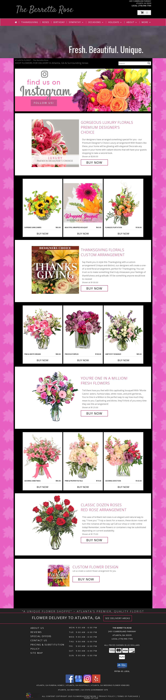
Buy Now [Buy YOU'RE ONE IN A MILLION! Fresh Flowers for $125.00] (94, 413)
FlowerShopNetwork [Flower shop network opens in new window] (84, 696)
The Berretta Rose (44, 10)
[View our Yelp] (96, 682)
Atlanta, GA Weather (68, 689)
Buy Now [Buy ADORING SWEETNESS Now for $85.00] (42, 487)
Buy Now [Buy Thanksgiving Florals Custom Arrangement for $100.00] (94, 288)
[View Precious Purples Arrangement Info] (83, 329)
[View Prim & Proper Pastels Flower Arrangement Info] (83, 456)
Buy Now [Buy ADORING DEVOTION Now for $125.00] (123, 487)
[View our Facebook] (70, 682)
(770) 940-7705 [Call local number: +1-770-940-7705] (144, 5)
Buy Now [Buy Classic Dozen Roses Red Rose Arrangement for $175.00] (94, 540)
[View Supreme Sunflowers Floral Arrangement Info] (42, 202)
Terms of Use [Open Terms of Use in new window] (91, 698)
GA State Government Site (94, 689)
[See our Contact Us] (83, 90)
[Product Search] (132, 63)
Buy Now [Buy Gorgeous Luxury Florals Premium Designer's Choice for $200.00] (94, 162)
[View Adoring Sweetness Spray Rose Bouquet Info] (42, 456)
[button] (144, 12)
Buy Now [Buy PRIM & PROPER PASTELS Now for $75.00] (83, 487)
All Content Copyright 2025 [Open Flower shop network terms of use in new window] (57, 696)
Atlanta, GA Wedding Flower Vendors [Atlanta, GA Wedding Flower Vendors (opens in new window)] (110, 685)
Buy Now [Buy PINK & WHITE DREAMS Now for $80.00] (42, 360)
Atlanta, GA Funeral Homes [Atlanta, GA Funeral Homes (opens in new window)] (50, 685)
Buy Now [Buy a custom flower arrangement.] (86, 579)
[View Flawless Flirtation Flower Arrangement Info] (123, 202)
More (146, 22)
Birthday (59, 22)
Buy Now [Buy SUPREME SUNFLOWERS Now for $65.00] (42, 233)
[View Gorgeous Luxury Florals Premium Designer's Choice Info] (55, 142)
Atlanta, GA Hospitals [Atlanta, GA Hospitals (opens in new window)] (77, 685)
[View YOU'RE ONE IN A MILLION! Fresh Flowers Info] (55, 396)
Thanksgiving (29, 22)
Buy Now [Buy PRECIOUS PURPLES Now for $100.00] (83, 360)
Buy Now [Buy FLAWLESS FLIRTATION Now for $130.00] (123, 233)
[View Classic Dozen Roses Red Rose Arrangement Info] (55, 522)
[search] (149, 63)
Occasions (96, 22)
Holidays (115, 22)
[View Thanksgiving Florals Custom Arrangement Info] (55, 269)
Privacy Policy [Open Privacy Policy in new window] (107, 696)
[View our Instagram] (87, 682)
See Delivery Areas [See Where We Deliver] (117, 618)
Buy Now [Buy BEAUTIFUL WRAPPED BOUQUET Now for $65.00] (83, 233)
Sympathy (76, 22)
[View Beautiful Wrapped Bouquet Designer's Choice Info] (83, 202)
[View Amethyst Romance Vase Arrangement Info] (123, 329)
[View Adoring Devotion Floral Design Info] (123, 456)
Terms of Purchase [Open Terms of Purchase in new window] (127, 696)
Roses (45, 22)
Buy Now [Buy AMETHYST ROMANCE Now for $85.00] (123, 360)
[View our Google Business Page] (78, 682)
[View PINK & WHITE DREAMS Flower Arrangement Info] (42, 329)
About (131, 22)
